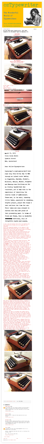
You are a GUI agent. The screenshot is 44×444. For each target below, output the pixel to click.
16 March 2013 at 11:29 (9, 411)
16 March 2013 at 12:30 (9, 417)
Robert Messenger (10, 401)
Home (17, 438)
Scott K (6, 427)
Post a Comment (7, 436)
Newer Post (5, 438)
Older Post (29, 438)
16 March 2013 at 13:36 (9, 424)
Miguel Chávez (7, 406)
